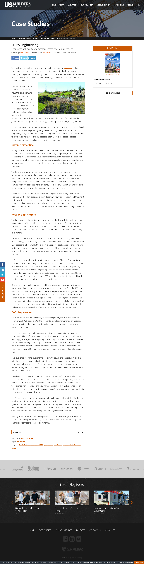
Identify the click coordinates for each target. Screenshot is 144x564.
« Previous (17, 432)
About (61, 5)
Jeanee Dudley (24, 53)
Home (54, 5)
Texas (13, 448)
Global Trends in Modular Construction (27, 509)
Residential (58, 445)
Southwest (21, 442)
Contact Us (95, 530)
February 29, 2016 (27, 438)
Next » (80, 432)
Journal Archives (87, 5)
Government (48, 445)
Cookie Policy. (129, 562)
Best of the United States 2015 (31, 445)
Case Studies (72, 5)
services (68, 68)
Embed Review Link (112, 93)
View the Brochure (112, 74)
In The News (119, 5)
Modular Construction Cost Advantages (106, 509)
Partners (80, 530)
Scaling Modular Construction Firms (68, 509)
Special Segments (104, 5)
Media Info (131, 5)
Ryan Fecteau (46, 53)
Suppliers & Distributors (72, 445)
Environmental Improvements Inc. (105, 83)
